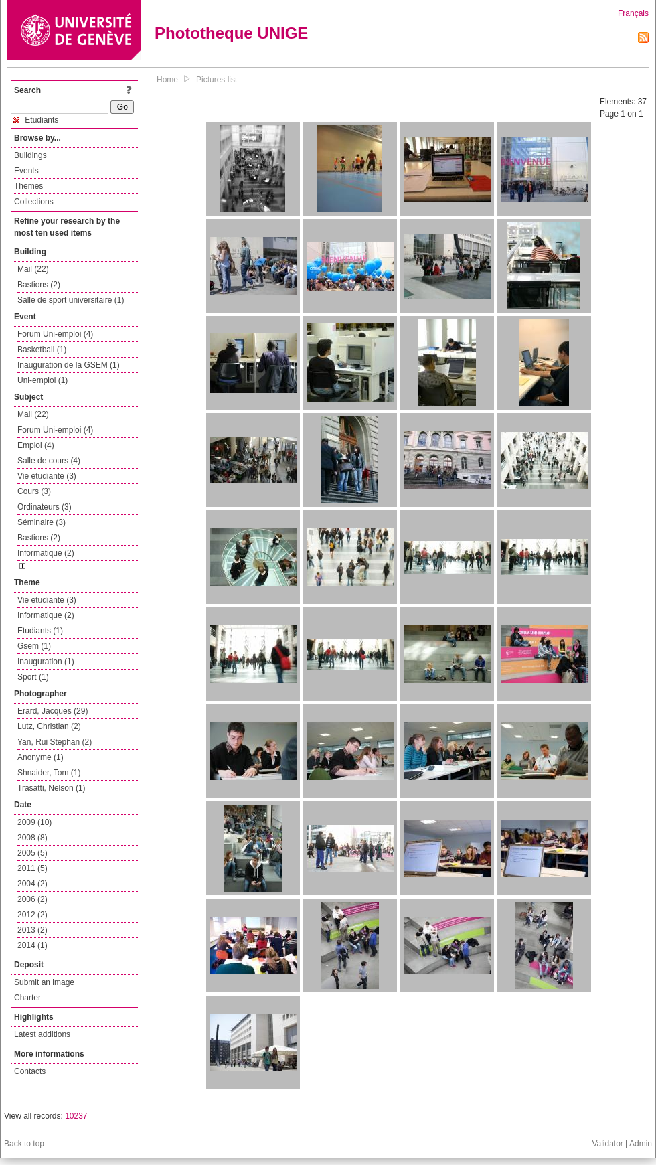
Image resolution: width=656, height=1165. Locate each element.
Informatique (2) (45, 553)
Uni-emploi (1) (42, 380)
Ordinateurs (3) (44, 507)
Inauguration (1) (45, 661)
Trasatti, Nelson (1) (51, 788)
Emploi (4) (35, 445)
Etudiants (35, 120)
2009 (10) (34, 822)
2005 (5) (32, 853)
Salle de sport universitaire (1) (70, 300)
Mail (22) (33, 269)
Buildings (30, 155)
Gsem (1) (34, 646)
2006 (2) (32, 899)
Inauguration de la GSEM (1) (68, 365)
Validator (607, 1143)
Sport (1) (33, 677)
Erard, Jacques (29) (52, 711)
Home (167, 79)
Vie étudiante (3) (46, 476)
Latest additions (42, 1034)
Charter (27, 997)
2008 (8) (32, 837)
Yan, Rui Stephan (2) (54, 742)
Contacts (30, 1071)
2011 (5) (32, 868)
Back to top (24, 1143)
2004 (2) (32, 883)
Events (26, 170)
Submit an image (44, 982)
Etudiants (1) (40, 630)
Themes (28, 186)
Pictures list (216, 79)
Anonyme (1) (40, 757)
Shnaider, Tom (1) (49, 772)
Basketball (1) (41, 349)
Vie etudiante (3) (46, 600)
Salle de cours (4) (48, 460)
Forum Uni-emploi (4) (55, 334)
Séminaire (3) (41, 522)
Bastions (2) (38, 284)
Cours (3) (34, 491)
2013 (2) (32, 930)
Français (633, 13)
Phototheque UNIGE (231, 33)
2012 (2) (32, 914)
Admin (640, 1143)
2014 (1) (32, 945)
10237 (76, 1116)
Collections (34, 201)
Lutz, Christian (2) (49, 726)
